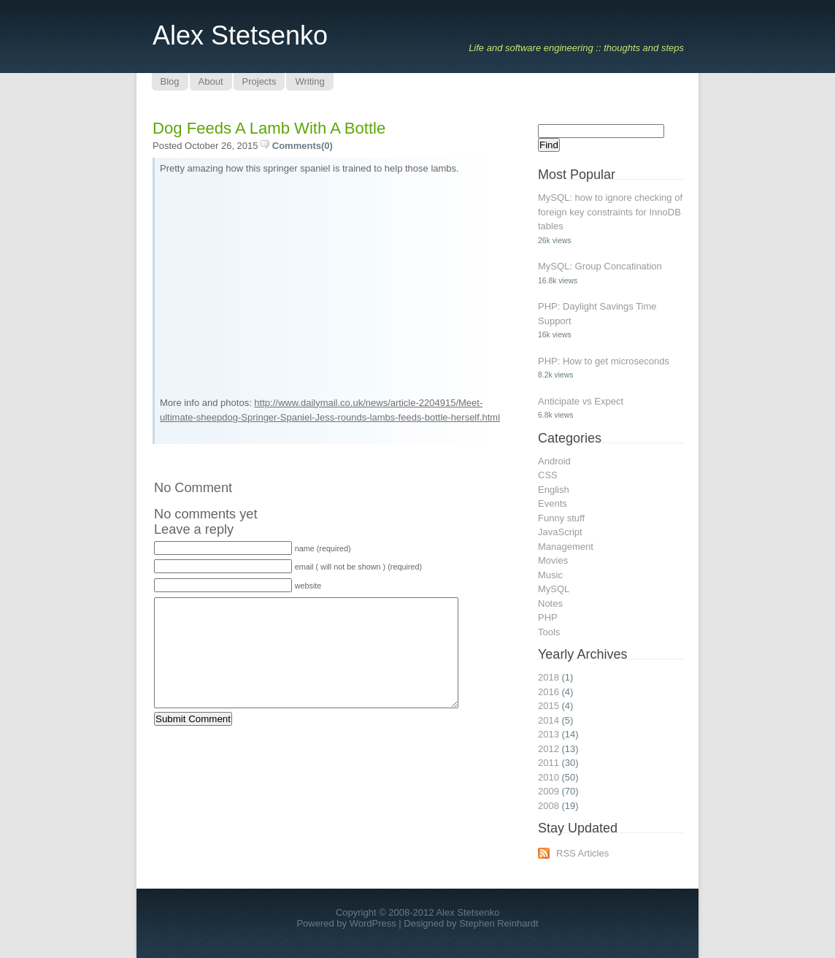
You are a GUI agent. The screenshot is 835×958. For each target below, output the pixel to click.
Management (565, 546)
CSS (548, 475)
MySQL (553, 588)
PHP (548, 617)
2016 (548, 691)
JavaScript (560, 531)
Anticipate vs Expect (580, 401)
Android (554, 461)
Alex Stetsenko (240, 35)
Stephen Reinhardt (498, 923)
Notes (550, 603)
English (553, 489)
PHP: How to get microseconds (603, 361)
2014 (548, 720)
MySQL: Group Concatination (600, 266)
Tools (549, 631)
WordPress (373, 923)
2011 (548, 762)
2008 (548, 805)
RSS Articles (582, 853)
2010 (548, 777)
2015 (548, 705)
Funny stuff (561, 518)
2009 (548, 791)
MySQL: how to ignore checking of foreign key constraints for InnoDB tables (610, 211)
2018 (548, 677)
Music (550, 575)
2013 (548, 734)
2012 (548, 748)
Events (552, 503)
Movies (553, 560)
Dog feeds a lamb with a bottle (269, 128)
